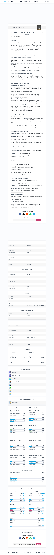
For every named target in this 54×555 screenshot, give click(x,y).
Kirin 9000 (11, 507)
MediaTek (13, 4)
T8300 (30, 513)
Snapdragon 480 (13, 525)
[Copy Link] (38, 220)
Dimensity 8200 (12, 520)
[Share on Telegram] (34, 214)
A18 (29, 507)
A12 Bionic (31, 511)
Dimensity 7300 (12, 524)
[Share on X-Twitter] (23, 214)
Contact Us (28, 552)
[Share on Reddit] (27, 214)
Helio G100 (31, 498)
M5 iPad (11, 493)
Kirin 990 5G (12, 511)
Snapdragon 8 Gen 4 (32, 506)
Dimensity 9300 (12, 506)
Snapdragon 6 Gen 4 (13, 513)
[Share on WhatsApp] (30, 214)
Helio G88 (30, 500)
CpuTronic (8, 1)
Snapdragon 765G (13, 498)
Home (21, 1)
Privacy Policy (41, 552)
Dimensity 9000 (12, 495)
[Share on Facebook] (20, 214)
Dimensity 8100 (12, 509)
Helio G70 (11, 500)
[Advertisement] (27, 14)
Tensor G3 (30, 495)
